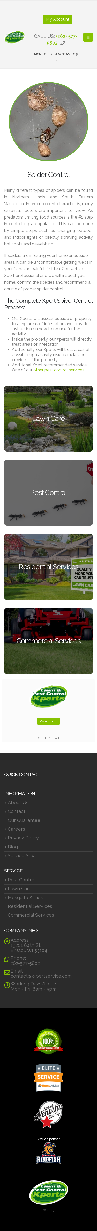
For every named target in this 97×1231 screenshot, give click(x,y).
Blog (13, 846)
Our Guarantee (24, 820)
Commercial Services (31, 915)
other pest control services (58, 370)
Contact (16, 811)
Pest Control (22, 879)
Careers (16, 829)
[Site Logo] (14, 37)
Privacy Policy (23, 837)
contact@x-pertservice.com (41, 976)
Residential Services (30, 906)
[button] (88, 37)
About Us (18, 802)
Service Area (22, 855)
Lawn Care (20, 888)
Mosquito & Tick (25, 897)
